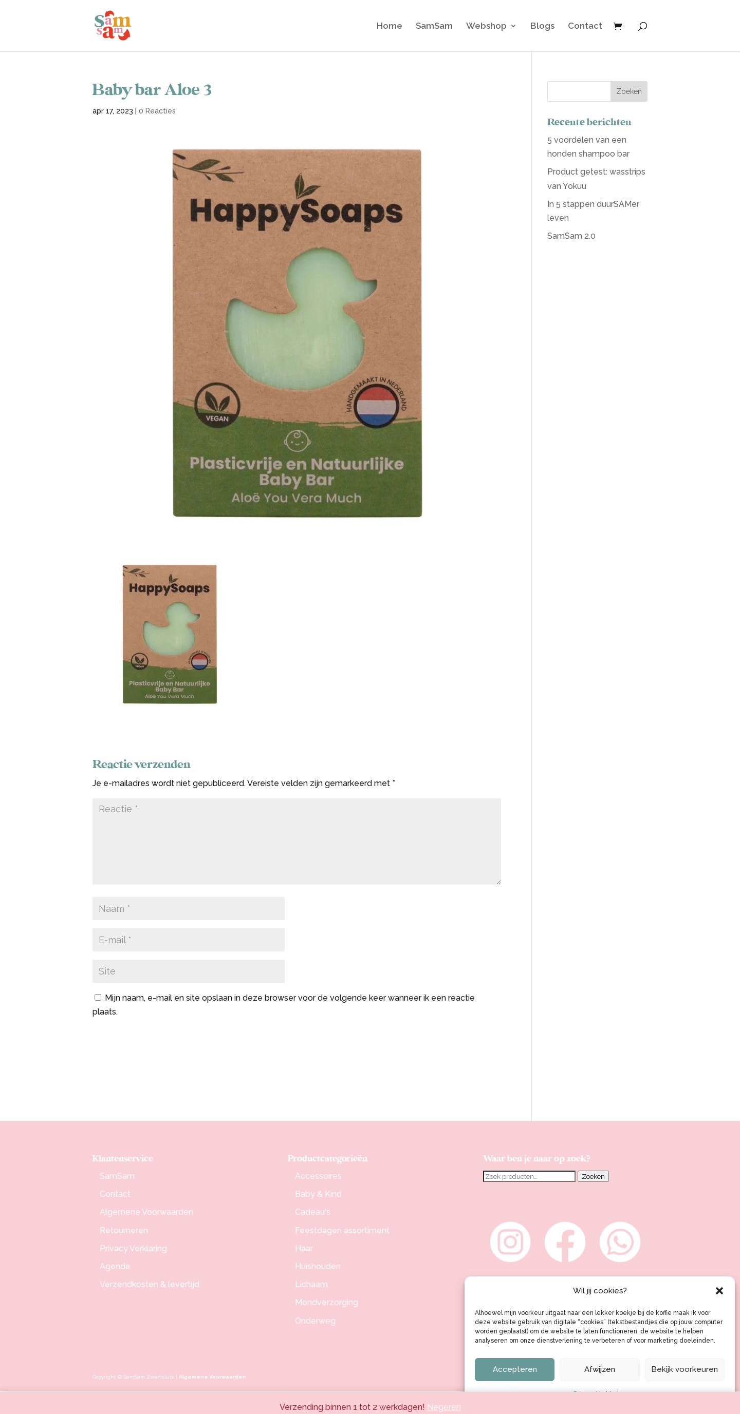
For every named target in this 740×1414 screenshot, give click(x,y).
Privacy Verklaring (133, 1248)
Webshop (486, 26)
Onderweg (315, 1321)
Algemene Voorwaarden (146, 1212)
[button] (719, 1291)
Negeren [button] (444, 1407)
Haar (304, 1248)
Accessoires (318, 1176)
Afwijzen (599, 1369)
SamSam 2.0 (571, 236)
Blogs (542, 26)
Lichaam (311, 1284)
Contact (585, 26)
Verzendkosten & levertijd (149, 1284)
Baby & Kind (318, 1194)
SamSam (434, 26)
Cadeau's (312, 1212)
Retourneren (124, 1230)
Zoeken (593, 1176)
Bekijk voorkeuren (684, 1369)
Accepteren (515, 1369)
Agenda (115, 1266)
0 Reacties (157, 111)
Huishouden (318, 1266)
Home (389, 26)
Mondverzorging (326, 1302)
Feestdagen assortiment (342, 1230)
